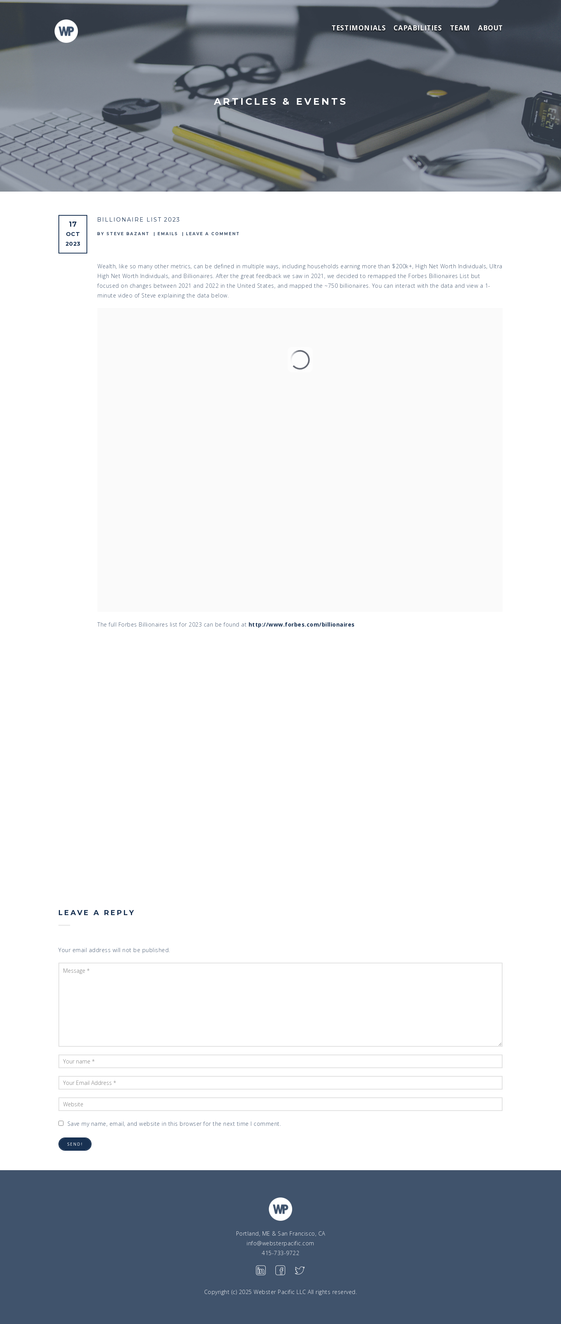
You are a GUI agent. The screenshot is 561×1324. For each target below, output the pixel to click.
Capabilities (417, 27)
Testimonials (359, 27)
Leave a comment (213, 233)
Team (460, 27)
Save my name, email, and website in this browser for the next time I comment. (174, 1123)
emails (167, 233)
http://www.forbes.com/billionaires (302, 624)
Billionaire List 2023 (138, 219)
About (490, 27)
